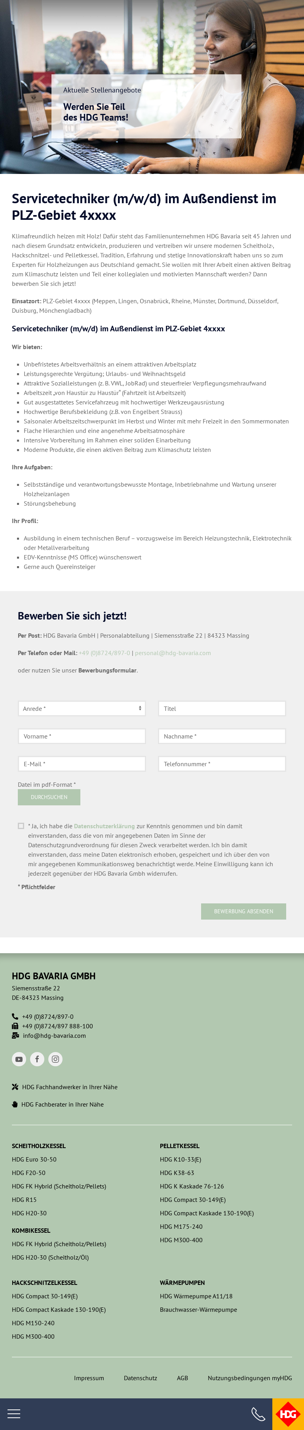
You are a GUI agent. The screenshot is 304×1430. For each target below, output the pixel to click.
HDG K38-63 (177, 1173)
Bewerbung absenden (243, 911)
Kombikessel (31, 1230)
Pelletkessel (180, 1146)
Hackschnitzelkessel (44, 1282)
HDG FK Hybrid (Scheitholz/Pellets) (59, 1186)
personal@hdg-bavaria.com (173, 653)
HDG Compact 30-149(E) (193, 1199)
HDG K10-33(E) (180, 1159)
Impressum (89, 1378)
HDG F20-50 (29, 1173)
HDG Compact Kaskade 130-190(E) (207, 1213)
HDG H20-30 (29, 1213)
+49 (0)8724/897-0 (104, 653)
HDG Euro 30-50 (34, 1159)
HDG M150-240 (33, 1323)
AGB (182, 1378)
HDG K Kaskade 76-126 (192, 1186)
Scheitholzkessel (39, 1146)
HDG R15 (24, 1199)
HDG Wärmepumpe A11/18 (196, 1296)
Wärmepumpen (182, 1282)
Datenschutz (140, 1378)
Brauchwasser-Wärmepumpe (198, 1309)
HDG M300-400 (181, 1240)
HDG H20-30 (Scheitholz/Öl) (50, 1257)
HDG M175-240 (181, 1226)
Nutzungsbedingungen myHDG (250, 1378)
